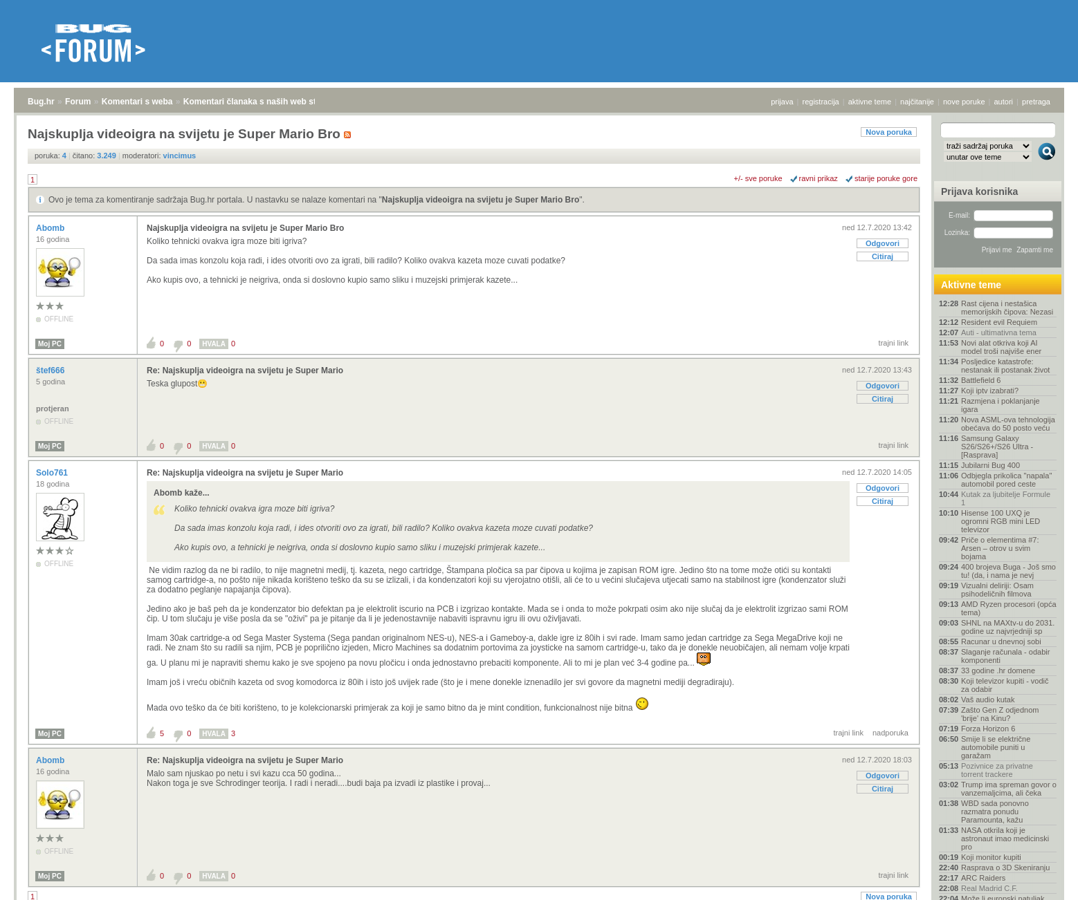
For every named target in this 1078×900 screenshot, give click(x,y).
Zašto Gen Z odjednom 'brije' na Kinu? (1000, 714)
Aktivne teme (971, 284)
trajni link (893, 343)
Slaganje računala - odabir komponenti (1005, 656)
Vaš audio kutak (987, 699)
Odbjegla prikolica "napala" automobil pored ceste (1006, 479)
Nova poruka (889, 132)
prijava (782, 101)
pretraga (1036, 101)
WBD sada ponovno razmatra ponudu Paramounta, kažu (995, 811)
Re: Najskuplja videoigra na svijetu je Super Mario (245, 370)
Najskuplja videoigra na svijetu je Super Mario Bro (480, 200)
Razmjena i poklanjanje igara (1000, 405)
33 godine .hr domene (998, 670)
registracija (821, 101)
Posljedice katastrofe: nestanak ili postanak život (1005, 365)
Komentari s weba (137, 101)
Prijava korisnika (979, 191)
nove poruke (964, 101)
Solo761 (53, 473)
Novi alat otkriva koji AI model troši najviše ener (1001, 347)
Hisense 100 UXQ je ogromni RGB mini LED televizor (1000, 521)
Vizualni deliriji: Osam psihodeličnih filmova (997, 589)
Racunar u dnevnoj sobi (1001, 641)
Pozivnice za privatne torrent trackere (997, 770)
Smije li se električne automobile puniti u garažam (995, 747)
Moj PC (50, 344)
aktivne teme (869, 101)
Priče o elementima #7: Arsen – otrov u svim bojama (1000, 548)
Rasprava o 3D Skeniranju (1005, 867)
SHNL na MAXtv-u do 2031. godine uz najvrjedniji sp (1007, 627)
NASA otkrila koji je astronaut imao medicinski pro (1005, 838)
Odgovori (882, 243)
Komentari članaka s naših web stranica (261, 101)
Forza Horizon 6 (988, 728)
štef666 (51, 370)
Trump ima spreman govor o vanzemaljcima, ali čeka (1009, 788)
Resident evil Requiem (999, 322)
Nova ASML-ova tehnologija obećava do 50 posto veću (1008, 423)
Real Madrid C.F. (989, 888)
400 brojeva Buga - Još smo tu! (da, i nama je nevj (1008, 571)
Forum (78, 101)
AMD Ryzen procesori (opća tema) (1009, 608)
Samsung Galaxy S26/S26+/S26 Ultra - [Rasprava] (997, 446)
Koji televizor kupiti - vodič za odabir (1005, 685)
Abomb (51, 228)
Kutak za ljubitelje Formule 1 (1005, 498)
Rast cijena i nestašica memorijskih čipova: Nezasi (1007, 307)
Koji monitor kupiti (991, 857)
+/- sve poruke (758, 178)
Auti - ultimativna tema (998, 332)
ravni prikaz (818, 178)
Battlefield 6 (981, 380)
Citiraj (882, 256)
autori (1004, 101)
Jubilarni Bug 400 (990, 465)
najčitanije (917, 101)
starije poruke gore (886, 178)
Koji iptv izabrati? (989, 390)
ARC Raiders (983, 878)
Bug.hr (41, 101)
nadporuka (890, 733)
